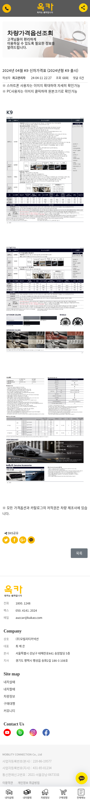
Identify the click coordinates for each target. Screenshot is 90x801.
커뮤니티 (9, 710)
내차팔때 (9, 689)
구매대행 (9, 703)
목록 (79, 553)
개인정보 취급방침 (29, 783)
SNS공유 (11, 533)
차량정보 (9, 696)
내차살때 (9, 682)
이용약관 (7, 783)
